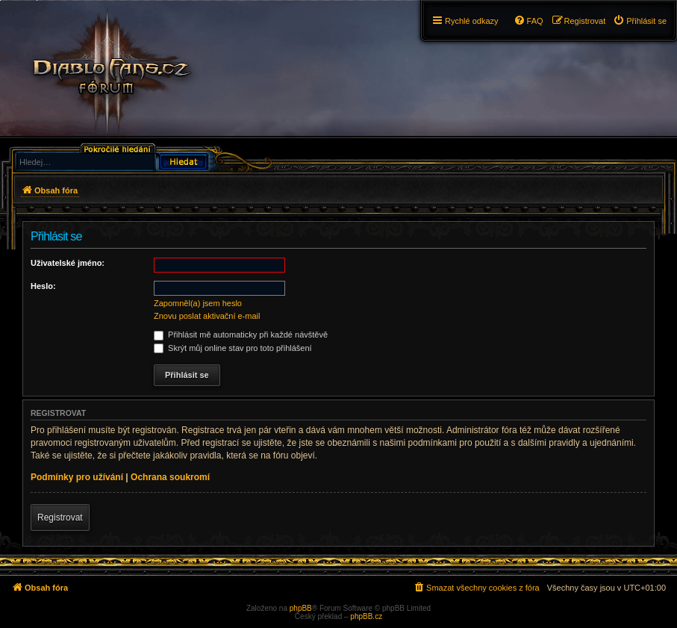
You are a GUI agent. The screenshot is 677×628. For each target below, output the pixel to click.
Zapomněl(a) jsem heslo (198, 303)
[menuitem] (640, 21)
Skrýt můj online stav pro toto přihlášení (233, 347)
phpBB (301, 608)
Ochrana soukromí (170, 477)
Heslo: (43, 286)
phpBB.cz (366, 616)
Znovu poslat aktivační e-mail (207, 315)
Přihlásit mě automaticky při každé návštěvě (241, 334)
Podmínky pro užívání (77, 477)
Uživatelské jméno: (67, 262)
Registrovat (60, 517)
